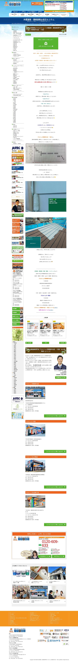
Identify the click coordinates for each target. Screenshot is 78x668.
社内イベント (15, 131)
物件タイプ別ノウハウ (17, 85)
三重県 (14, 387)
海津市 (14, 98)
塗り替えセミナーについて (18, 136)
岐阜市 (15, 381)
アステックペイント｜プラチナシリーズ (18, 62)
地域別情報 (15, 97)
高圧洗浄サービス (16, 41)
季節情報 (15, 70)
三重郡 (15, 388)
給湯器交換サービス (17, 42)
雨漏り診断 (52, 614)
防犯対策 (15, 83)
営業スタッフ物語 (16, 130)
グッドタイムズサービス (17, 39)
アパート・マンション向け (35, 616)
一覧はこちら (18, 196)
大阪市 (15, 375)
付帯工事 (15, 43)
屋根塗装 (15, 31)
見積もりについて (16, 76)
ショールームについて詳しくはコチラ (54, 415)
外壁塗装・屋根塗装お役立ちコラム (56, 619)
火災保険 (15, 77)
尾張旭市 (15, 368)
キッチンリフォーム (17, 36)
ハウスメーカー (16, 56)
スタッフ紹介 (13, 619)
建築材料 (15, 63)
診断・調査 (15, 92)
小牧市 (14, 111)
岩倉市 (14, 112)
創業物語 (12, 620)
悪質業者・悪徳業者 (17, 55)
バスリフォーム (16, 37)
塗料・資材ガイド (16, 58)
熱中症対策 (15, 68)
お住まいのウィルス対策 (55, 612)
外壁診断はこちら (44, 556)
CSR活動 (15, 135)
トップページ (13, 612)
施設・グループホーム (17, 88)
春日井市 (15, 110)
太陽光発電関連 (16, 89)
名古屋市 (15, 104)
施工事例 (47, 15)
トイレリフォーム (16, 38)
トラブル (15, 72)
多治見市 (15, 380)
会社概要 (12, 614)
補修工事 (15, 50)
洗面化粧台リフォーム (17, 35)
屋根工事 (15, 45)
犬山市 (15, 352)
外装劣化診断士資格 (17, 95)
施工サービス (15, 29)
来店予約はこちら (58, 556)
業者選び (14, 52)
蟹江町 (14, 118)
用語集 (14, 142)
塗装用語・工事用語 (17, 143)
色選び (14, 80)
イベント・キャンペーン (17, 139)
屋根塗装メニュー (34, 614)
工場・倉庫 (15, 86)
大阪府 (14, 372)
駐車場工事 (15, 46)
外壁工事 (15, 44)
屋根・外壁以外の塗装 (17, 33)
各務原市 (15, 384)
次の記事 (29, 342)
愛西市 (14, 108)
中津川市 (15, 377)
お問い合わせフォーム (17, 260)
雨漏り (14, 124)
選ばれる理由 (31, 15)
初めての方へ (14, 15)
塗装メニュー (39, 15)
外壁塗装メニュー (34, 612)
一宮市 (14, 101)
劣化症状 (15, 69)
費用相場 (15, 75)
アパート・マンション (17, 90)
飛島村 (14, 117)
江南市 (14, 106)
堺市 (14, 373)
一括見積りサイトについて (18, 71)
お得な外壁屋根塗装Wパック (35, 615)
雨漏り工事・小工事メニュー (35, 619)
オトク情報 (15, 79)
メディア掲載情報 (16, 138)
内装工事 (15, 125)
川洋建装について (16, 129)
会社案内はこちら (60, 377)
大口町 (15, 365)
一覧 (45, 342)
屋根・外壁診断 (53, 615)
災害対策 (15, 82)
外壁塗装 (15, 30)
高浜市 (15, 354)
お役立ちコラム (55, 15)
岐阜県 (14, 376)
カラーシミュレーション (17, 94)
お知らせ (15, 137)
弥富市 (14, 100)
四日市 (15, 391)
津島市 (14, 103)
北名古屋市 (15, 109)
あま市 (14, 102)
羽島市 (14, 113)
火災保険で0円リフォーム (35, 620)
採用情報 (12, 621)
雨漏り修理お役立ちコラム (55, 620)
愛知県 (14, 122)
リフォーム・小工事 (17, 34)
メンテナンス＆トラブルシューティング (18, 66)
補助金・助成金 (16, 78)
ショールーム (64, 15)
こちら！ (56, 307)
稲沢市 (14, 105)
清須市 (15, 357)
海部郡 (14, 116)
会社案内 (23, 15)
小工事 (14, 49)
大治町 (14, 119)
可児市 (15, 379)
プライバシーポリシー (14, 624)
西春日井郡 (15, 369)
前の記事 (62, 342)
